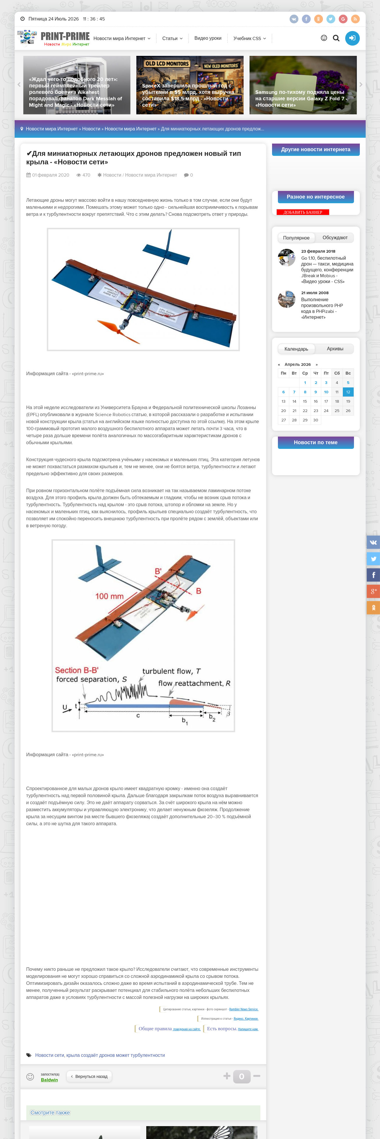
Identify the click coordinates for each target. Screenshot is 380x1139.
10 (326, 392)
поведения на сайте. (187, 1029)
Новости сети (49, 1055)
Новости (91, 129)
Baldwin (49, 1080)
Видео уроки (208, 38)
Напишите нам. (248, 1029)
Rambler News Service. (244, 1009)
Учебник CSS (247, 39)
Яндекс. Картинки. (246, 1019)
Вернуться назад (89, 1076)
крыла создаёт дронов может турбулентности (115, 1055)
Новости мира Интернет (119, 39)
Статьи (170, 39)
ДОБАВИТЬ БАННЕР (303, 212)
